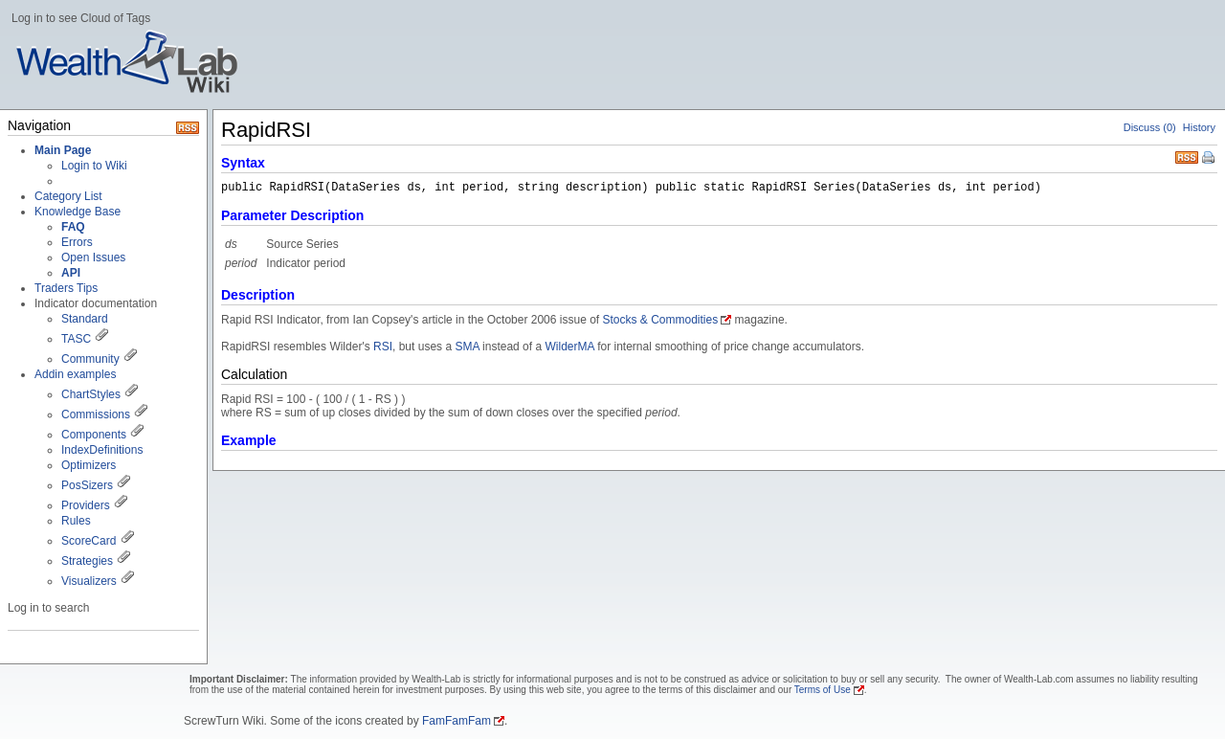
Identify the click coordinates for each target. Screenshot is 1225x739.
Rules (76, 520)
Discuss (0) (1150, 127)
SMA (467, 346)
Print (1209, 159)
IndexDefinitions (102, 450)
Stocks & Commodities (661, 319)
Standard (84, 318)
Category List (68, 196)
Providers (85, 505)
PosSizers (87, 485)
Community (90, 359)
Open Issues (93, 257)
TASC (76, 339)
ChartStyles (91, 394)
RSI (382, 346)
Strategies (87, 561)
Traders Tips (66, 288)
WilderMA (569, 346)
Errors (77, 242)
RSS (1186, 155)
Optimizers (88, 465)
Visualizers (89, 581)
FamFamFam (456, 721)
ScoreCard (88, 541)
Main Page (62, 150)
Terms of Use (822, 689)
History (1199, 127)
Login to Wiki (94, 165)
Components (93, 434)
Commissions (95, 414)
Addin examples (75, 374)
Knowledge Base (77, 211)
